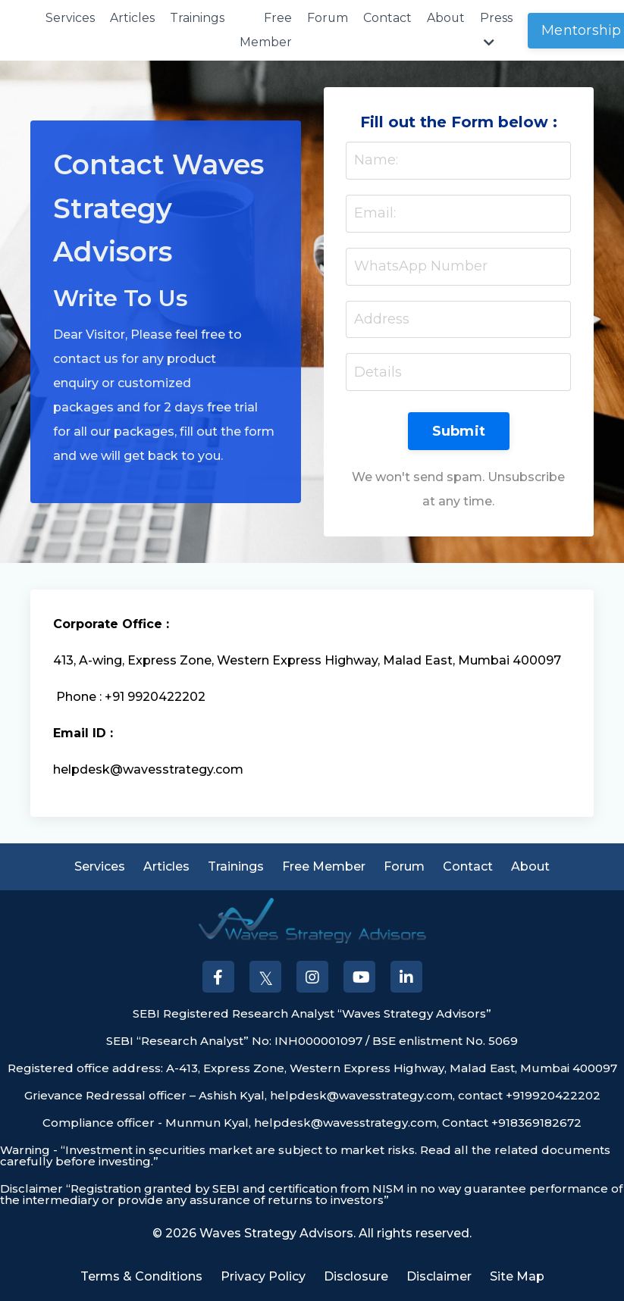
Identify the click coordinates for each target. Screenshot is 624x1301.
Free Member (266, 30)
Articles (132, 18)
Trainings (197, 18)
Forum (328, 18)
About (447, 18)
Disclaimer (439, 1277)
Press (497, 29)
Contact (388, 18)
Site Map (517, 1277)
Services (70, 18)
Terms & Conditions (141, 1277)
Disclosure (356, 1277)
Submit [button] (459, 432)
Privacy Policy (263, 1277)
